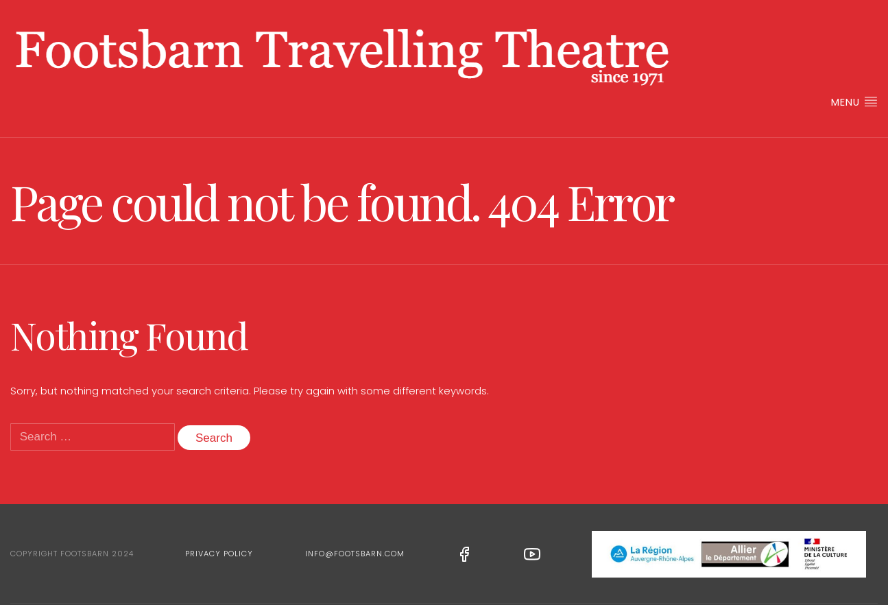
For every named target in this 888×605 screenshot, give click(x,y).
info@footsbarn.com (355, 553)
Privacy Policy (219, 553)
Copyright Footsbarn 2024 (72, 553)
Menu (854, 102)
